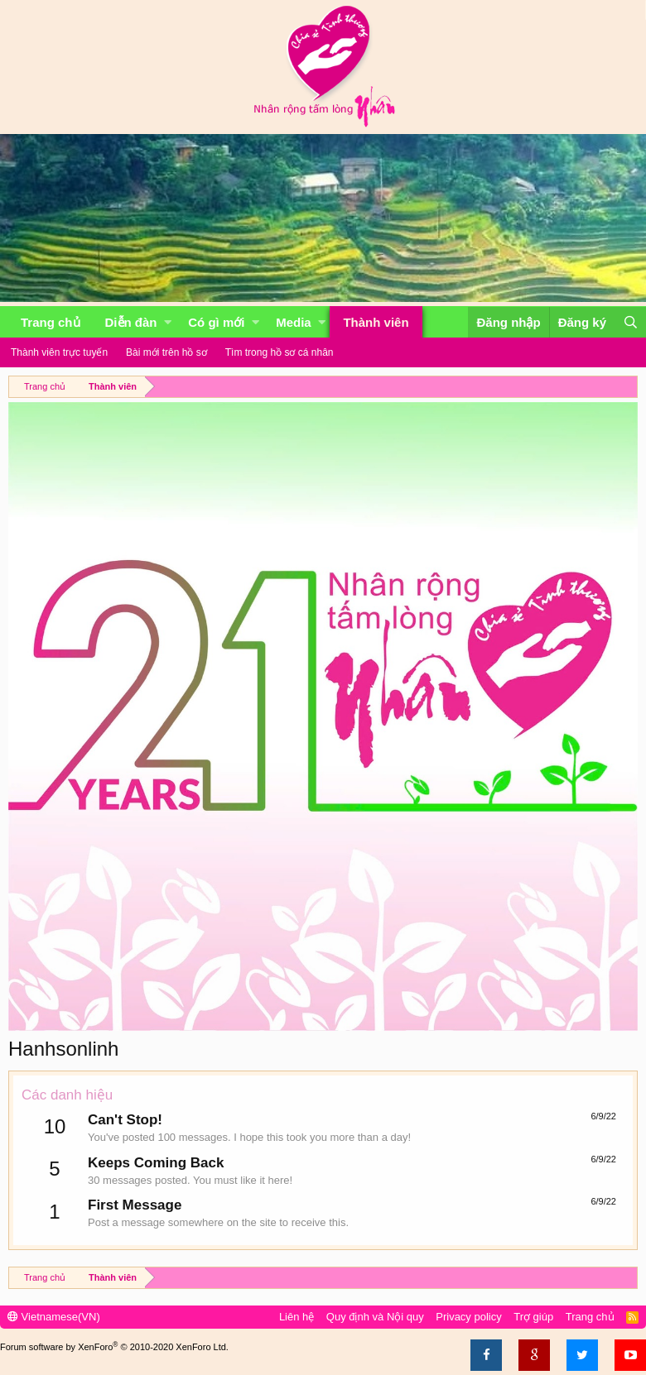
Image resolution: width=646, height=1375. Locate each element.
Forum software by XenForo (114, 1347)
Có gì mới (216, 322)
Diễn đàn (131, 322)
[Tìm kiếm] (630, 322)
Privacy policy (468, 1316)
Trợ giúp (533, 1316)
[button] (168, 322)
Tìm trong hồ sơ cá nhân (279, 352)
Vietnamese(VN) (53, 1316)
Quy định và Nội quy (375, 1316)
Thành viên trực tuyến (59, 352)
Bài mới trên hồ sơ (166, 352)
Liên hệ (296, 1316)
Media (293, 322)
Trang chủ (50, 322)
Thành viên (375, 322)
